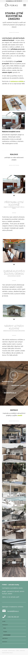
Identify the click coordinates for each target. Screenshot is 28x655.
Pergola (5, 631)
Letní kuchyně (6, 635)
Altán (4, 628)
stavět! (19, 415)
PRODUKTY (5, 624)
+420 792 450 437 (18, 1)
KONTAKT (4, 641)
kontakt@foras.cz (10, 1)
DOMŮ (3, 621)
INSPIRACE (5, 638)
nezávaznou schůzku (17, 81)
